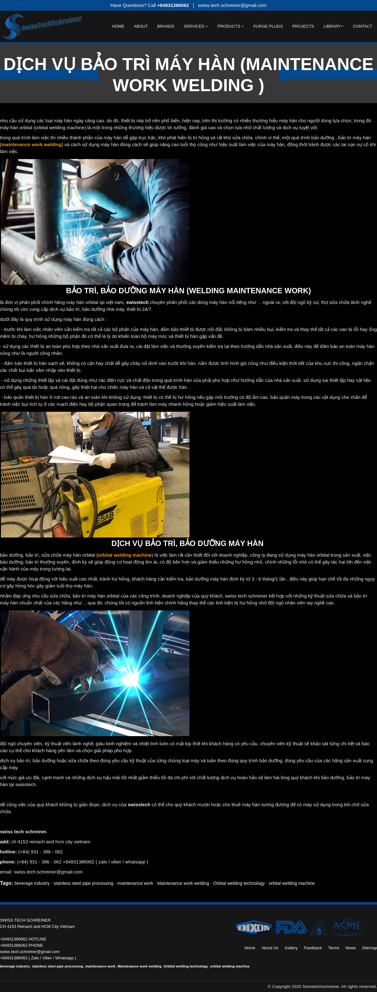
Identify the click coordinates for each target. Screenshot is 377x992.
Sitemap (369, 947)
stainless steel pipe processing (83, 883)
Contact (362, 26)
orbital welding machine (292, 883)
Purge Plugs (268, 26)
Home (118, 26)
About (141, 26)
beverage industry (31, 883)
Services (194, 26)
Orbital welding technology (239, 883)
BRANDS (165, 26)
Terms (333, 947)
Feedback (313, 947)
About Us (270, 947)
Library (332, 26)
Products (228, 26)
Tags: (6, 883)
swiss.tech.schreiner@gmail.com (232, 5)
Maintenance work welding (183, 883)
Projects (303, 26)
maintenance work (135, 883)
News (351, 947)
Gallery (291, 947)
